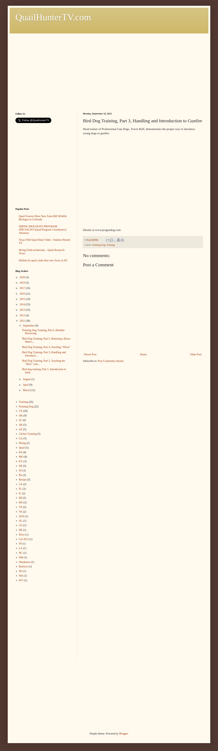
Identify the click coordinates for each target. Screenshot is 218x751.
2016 (23, 293)
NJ (20, 470)
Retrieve (23, 566)
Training (110, 245)
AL (21, 520)
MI (20, 497)
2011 (23, 320)
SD (20, 571)
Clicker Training (28, 433)
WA (21, 575)
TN (21, 507)
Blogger (123, 733)
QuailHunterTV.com (53, 17)
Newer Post (90, 354)
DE (21, 530)
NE (21, 466)
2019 (23, 282)
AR (21, 424)
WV (21, 580)
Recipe (22, 479)
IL (20, 493)
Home (143, 354)
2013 (23, 309)
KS (20, 452)
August (27, 379)
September (29, 325)
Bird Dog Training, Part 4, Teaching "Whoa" (46, 347)
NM (21, 557)
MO (21, 456)
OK (21, 415)
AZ (21, 429)
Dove (22, 534)
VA (20, 511)
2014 (23, 304)
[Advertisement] (36, 69)
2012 (23, 315)
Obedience (24, 562)
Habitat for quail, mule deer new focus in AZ (43, 260)
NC (21, 552)
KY (21, 461)
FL (20, 488)
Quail (22, 447)
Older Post (196, 354)
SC (20, 420)
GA (21, 438)
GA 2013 (24, 539)
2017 (23, 288)
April (26, 384)
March (26, 390)
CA (21, 484)
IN (20, 543)
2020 (23, 277)
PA (20, 475)
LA (21, 548)
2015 (23, 299)
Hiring (22, 443)
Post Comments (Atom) (110, 361)
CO (21, 525)
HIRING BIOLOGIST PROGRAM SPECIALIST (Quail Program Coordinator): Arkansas (43, 229)
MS (21, 502)
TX (21, 411)
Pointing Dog (98, 245)
